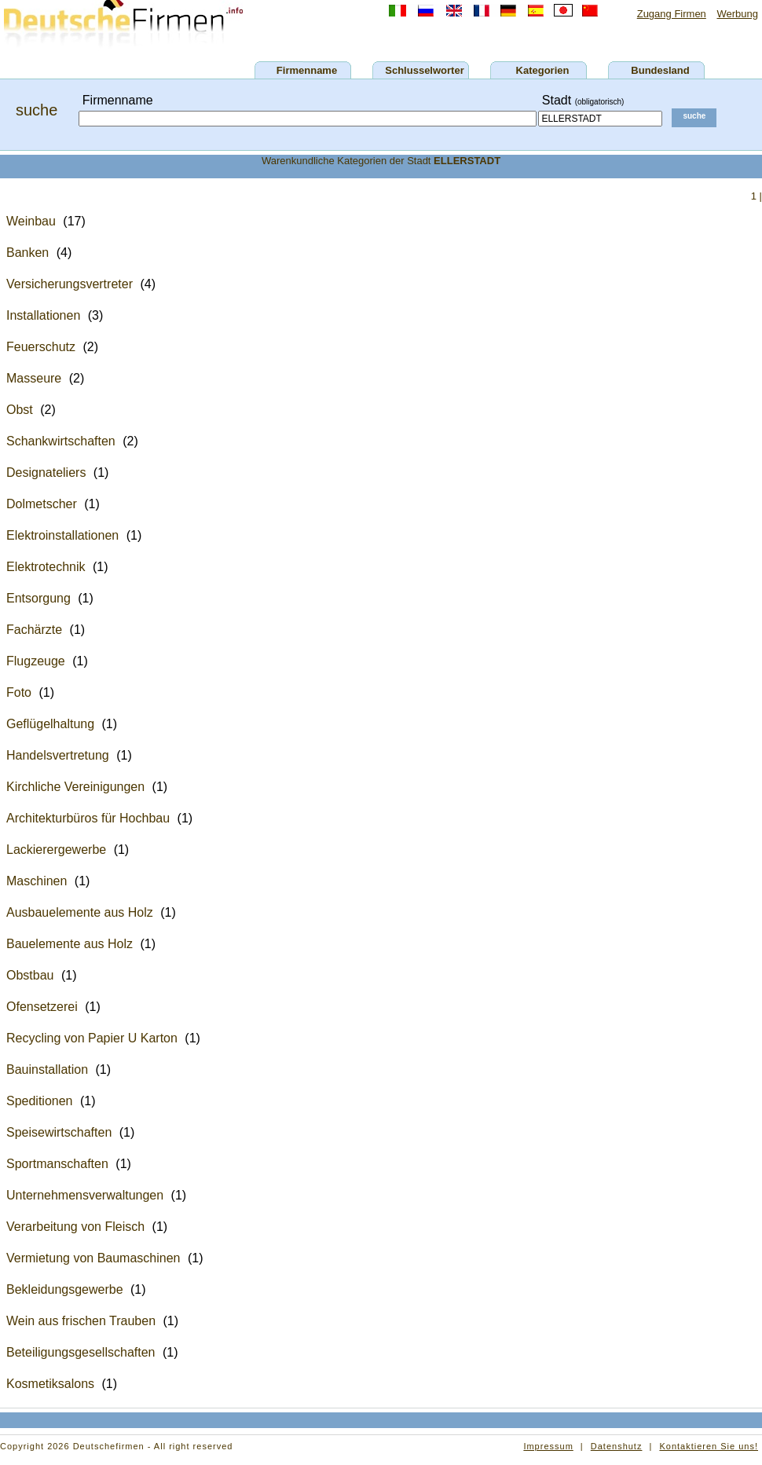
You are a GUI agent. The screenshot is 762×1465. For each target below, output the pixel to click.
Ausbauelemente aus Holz (79, 912)
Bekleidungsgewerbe (64, 1289)
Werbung (737, 14)
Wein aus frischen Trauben (81, 1321)
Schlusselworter (424, 70)
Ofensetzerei (42, 1006)
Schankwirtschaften (60, 441)
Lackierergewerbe (56, 849)
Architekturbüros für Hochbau (88, 818)
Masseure (33, 378)
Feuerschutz (40, 346)
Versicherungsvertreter (69, 284)
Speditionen (39, 1101)
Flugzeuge (35, 661)
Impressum (548, 1446)
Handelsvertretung (57, 755)
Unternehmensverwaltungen (84, 1195)
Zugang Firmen (671, 14)
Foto (18, 692)
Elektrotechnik (46, 566)
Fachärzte (34, 629)
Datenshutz (617, 1446)
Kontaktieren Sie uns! (708, 1446)
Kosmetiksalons (50, 1383)
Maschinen (36, 881)
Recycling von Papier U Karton (92, 1038)
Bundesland (660, 70)
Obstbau (29, 975)
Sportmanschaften (57, 1163)
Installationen (43, 315)
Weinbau (31, 221)
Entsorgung (38, 598)
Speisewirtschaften (59, 1132)
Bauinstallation (47, 1069)
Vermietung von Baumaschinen (93, 1258)
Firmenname (307, 70)
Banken (27, 252)
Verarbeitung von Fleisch (75, 1226)
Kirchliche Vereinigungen (75, 786)
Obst (19, 409)
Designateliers (46, 472)
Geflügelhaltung (50, 724)
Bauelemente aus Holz (69, 943)
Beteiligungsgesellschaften (80, 1352)
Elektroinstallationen (62, 535)
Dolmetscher (41, 504)
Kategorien (543, 70)
